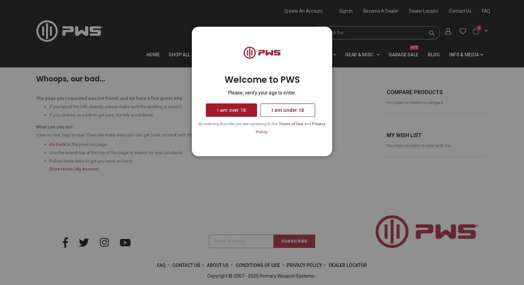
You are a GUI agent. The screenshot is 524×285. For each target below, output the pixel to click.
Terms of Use (291, 124)
